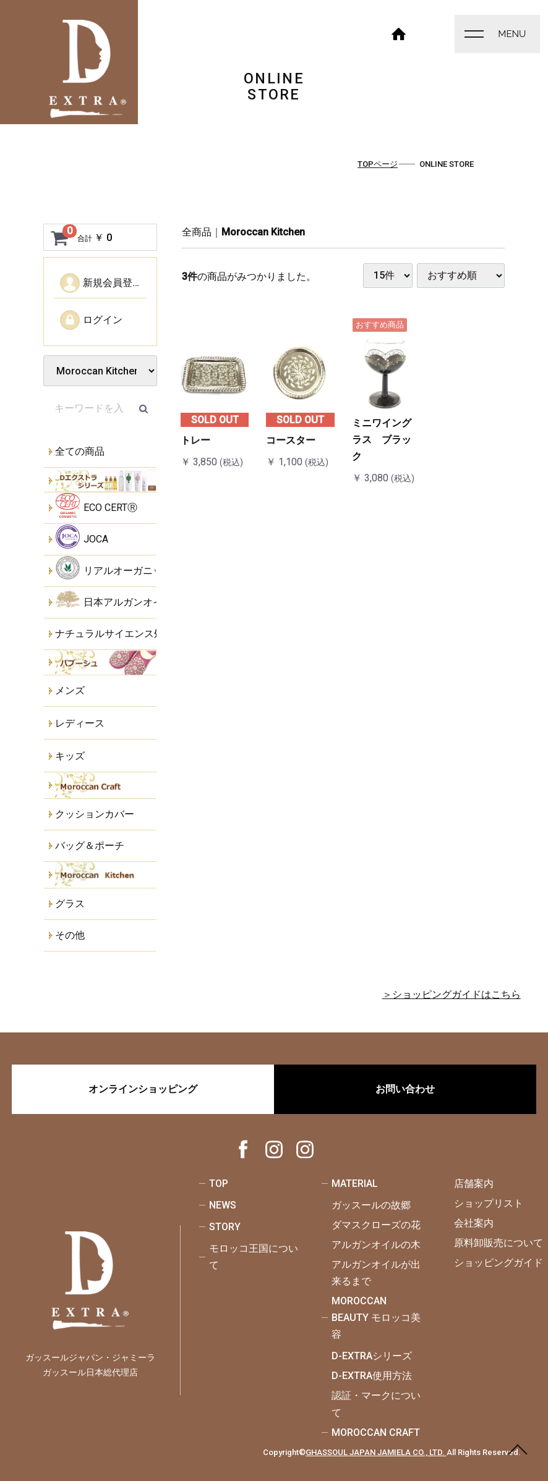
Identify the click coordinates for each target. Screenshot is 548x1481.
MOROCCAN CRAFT (376, 1432)
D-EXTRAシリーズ (372, 1356)
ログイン (91, 320)
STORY (225, 1227)
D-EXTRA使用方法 (372, 1376)
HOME (399, 33)
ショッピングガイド (498, 1262)
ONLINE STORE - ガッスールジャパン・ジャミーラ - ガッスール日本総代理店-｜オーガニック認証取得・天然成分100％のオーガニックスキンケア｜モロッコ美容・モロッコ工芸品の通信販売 (88, 69)
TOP (218, 1183)
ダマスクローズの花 (376, 1225)
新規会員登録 (101, 283)
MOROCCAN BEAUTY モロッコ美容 (376, 1317)
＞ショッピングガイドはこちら (451, 994)
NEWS (222, 1205)
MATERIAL (355, 1183)
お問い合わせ (405, 1089)
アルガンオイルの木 (376, 1245)
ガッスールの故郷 (371, 1205)
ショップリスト (488, 1203)
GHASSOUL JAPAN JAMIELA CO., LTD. (376, 1452)
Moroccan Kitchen (263, 232)
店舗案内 (474, 1183)
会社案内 (474, 1223)
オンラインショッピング (142, 1089)
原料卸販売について (498, 1243)
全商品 (197, 232)
